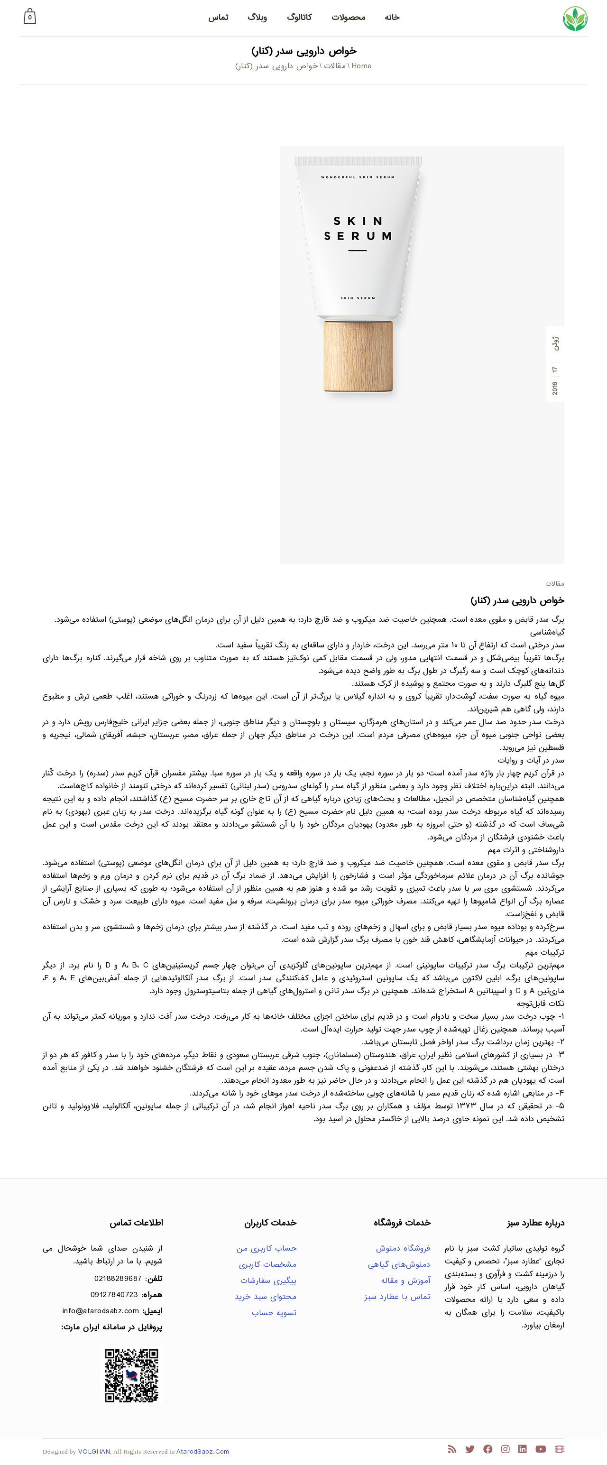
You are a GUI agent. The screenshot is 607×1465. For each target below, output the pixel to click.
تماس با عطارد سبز (398, 1297)
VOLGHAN (94, 1452)
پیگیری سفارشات (268, 1281)
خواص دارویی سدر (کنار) (517, 601)
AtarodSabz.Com (202, 1452)
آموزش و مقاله (406, 1281)
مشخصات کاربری (268, 1265)
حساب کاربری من (266, 1249)
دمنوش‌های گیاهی (399, 1265)
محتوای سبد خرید (266, 1297)
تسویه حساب (274, 1313)
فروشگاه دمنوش (403, 1249)
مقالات (335, 67)
